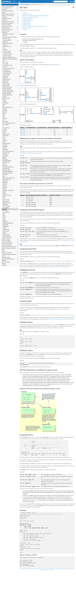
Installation (10, 17)
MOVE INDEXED (6, 143)
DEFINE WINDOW (7, 93)
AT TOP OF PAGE (7, 56)
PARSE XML (5, 156)
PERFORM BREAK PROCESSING (7, 161)
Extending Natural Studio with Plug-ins (10, 255)
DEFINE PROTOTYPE (8, 90)
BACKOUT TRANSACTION (9, 57)
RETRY (4, 196)
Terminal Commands (10, 242)
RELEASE (5, 187)
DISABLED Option (27, 25)
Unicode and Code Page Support (10, 11)
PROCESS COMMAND (8, 167)
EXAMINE (5, 110)
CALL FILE (5, 62)
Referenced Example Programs (8, 44)
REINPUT (5, 185)
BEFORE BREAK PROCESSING (10, 59)
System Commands (10, 253)
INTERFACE (5, 135)
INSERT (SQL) (6, 134)
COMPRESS (5, 76)
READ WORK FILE (7, 179)
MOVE (4, 142)
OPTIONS (5, 154)
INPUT (11, 132)
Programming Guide (10, 245)
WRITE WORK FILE (7, 237)
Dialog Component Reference (10, 246)
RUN (4, 198)
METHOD (5, 140)
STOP (4, 218)
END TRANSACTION (8, 107)
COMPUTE (5, 77)
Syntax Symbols (55, 64)
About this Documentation (10, 6)
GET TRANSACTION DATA (9, 123)
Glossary (4, 263)
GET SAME (5, 121)
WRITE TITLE (6, 234)
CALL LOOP (5, 63)
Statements (10, 32)
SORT (4, 215)
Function (25, 12)
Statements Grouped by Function (8, 34)
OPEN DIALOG (6, 153)
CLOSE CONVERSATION (8, 68)
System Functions (10, 239)
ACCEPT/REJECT (7, 46)
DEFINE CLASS (6, 84)
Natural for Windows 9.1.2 (25, 4)
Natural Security (10, 28)
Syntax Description (27, 14)
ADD (4, 48)
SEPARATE (5, 204)
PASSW (4, 157)
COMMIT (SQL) (6, 74)
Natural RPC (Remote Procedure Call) (10, 30)
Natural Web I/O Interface (10, 21)
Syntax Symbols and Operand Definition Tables (10, 37)
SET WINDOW (6, 212)
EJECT (4, 104)
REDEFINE (5, 182)
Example (25, 29)
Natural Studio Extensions (10, 259)
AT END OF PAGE (7, 52)
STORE (4, 220)
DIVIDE (4, 101)
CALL (4, 60)
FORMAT (5, 118)
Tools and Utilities (10, 257)
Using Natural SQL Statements (11, 41)
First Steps (10, 9)
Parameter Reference (10, 243)
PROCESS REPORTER (8, 171)
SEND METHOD (6, 203)
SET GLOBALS (6, 207)
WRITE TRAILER (7, 235)
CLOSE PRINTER (7, 71)
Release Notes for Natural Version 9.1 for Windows (10, 14)
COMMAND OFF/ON (27, 20)
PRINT (4, 164)
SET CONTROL (6, 206)
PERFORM (5, 159)
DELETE (5, 96)
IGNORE (5, 129)
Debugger (10, 260)
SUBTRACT (5, 221)
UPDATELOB (6, 231)
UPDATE (5, 228)
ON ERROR (5, 149)
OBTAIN (4, 148)
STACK (4, 217)
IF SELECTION (6, 128)
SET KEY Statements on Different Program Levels (35, 26)
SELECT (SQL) (6, 199)
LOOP (4, 139)
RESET (4, 192)
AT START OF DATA (7, 54)
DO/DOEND (5, 103)
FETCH (4, 113)
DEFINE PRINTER (7, 88)
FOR (4, 117)
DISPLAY (5, 99)
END (4, 106)
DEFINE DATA (11, 85)
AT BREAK (5, 49)
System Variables (10, 240)
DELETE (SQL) (6, 98)
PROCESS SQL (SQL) (8, 173)
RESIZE (4, 193)
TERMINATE (6, 226)
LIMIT (4, 137)
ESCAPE (5, 109)
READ (4, 176)
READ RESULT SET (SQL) (9, 178)
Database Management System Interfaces (10, 23)
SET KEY (5, 209)
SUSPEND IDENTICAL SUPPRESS (8, 224)
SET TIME (5, 210)
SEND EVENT (6, 201)
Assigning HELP (26, 22)
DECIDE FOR (6, 81)
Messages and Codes (10, 26)
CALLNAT (5, 67)
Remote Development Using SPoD (10, 248)
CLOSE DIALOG (6, 70)
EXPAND (5, 112)
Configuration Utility (10, 18)
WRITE (4, 232)
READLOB (5, 181)
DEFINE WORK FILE (7, 95)
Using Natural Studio (10, 8)
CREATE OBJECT (7, 79)
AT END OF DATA (7, 51)
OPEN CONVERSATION (8, 151)
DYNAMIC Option (27, 23)
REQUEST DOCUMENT (8, 190)
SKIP (4, 214)
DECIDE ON (5, 82)
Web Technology (10, 262)
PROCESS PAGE (6, 170)
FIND (4, 115)
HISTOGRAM (6, 124)
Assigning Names (27, 28)
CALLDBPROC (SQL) (7, 65)
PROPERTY (5, 174)
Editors (10, 251)
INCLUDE (5, 131)
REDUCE (5, 184)
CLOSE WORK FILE (7, 73)
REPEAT (5, 189)
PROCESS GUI (6, 168)
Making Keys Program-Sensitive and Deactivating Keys (36, 15)
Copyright (4, 265)
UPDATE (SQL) (6, 229)
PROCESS (5, 165)
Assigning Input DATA (28, 18)
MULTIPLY (5, 145)
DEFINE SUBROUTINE (8, 92)
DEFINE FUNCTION (7, 87)
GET (4, 120)
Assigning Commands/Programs (30, 17)
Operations (10, 20)
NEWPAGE (5, 146)
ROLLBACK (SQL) (7, 195)
